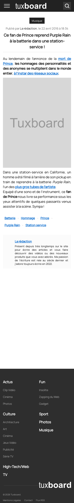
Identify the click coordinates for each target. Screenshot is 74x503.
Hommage (28, 218)
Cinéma (8, 397)
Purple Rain (12, 225)
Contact (28, 500)
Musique (37, 21)
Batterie (10, 218)
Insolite (43, 390)
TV (5, 474)
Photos (7, 404)
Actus (7, 382)
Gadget (44, 404)
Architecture (11, 422)
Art (5, 429)
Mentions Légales (12, 500)
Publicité (8, 449)
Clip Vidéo (9, 390)
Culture (9, 414)
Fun (42, 382)
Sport (43, 414)
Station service (35, 225)
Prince (44, 218)
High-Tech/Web (16, 466)
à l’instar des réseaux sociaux (36, 73)
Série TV (8, 456)
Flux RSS (40, 500)
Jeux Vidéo (9, 442)
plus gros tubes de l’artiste (35, 187)
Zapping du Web (49, 397)
